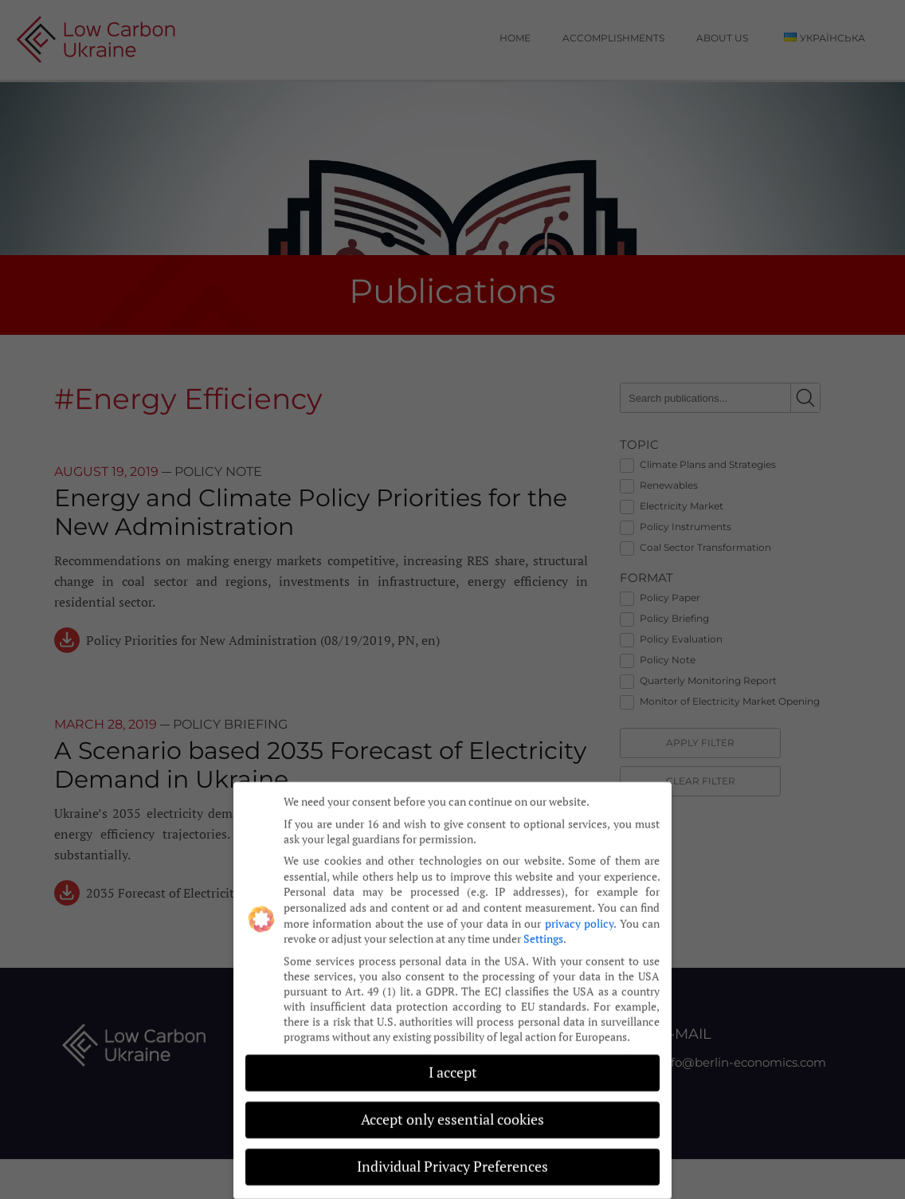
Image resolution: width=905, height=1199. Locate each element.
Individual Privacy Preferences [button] (452, 1147)
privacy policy (579, 904)
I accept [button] (453, 1054)
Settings (543, 919)
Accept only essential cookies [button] (452, 1100)
